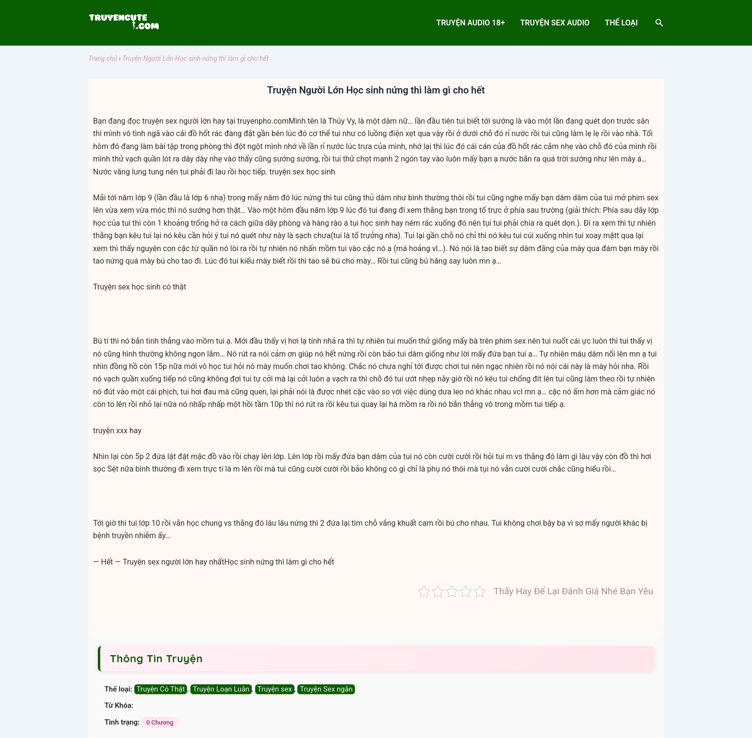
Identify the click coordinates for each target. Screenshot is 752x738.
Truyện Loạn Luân (221, 689)
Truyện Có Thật (161, 689)
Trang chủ (102, 58)
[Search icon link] (659, 23)
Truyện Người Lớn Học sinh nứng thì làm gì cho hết (195, 58)
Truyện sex (275, 689)
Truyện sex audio (555, 22)
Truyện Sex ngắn (326, 689)
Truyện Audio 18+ (470, 22)
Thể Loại (621, 22)
